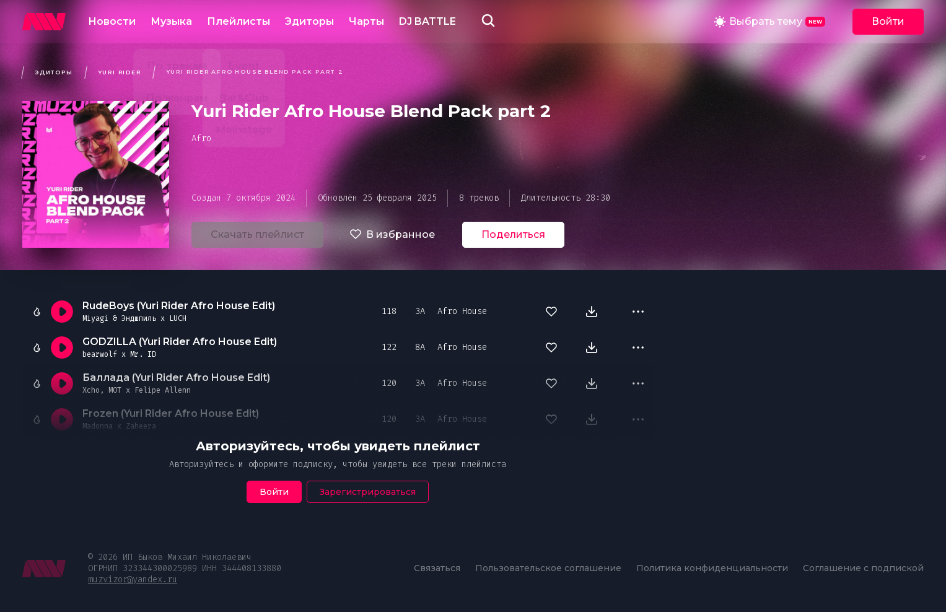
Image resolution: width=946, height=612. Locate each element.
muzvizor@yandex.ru (132, 579)
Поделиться (513, 234)
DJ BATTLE (427, 21)
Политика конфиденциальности (712, 568)
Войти (888, 21)
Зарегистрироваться (368, 491)
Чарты (366, 21)
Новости (112, 21)
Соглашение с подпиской (863, 568)
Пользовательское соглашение (548, 568)
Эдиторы (309, 21)
